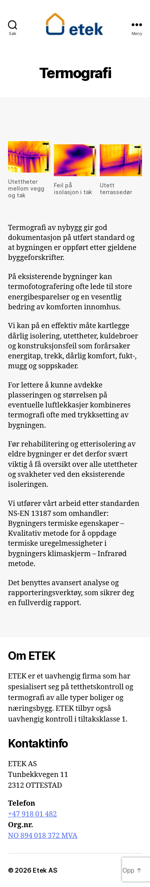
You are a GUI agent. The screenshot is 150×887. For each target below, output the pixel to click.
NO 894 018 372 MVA (42, 835)
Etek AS (45, 870)
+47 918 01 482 (32, 814)
